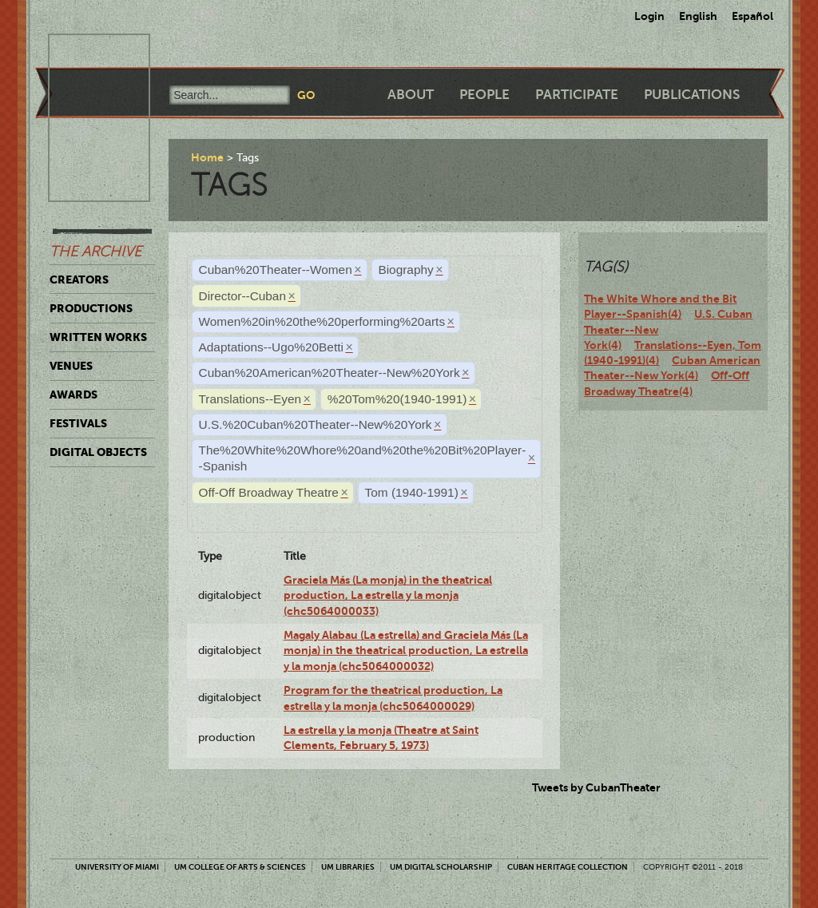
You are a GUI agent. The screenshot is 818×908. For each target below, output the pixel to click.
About (410, 94)
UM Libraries (348, 866)
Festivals (78, 423)
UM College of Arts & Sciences (240, 866)
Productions (91, 308)
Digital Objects (98, 452)
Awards (73, 394)
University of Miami (117, 866)
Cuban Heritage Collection (567, 866)
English (698, 16)
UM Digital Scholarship (441, 866)
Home (207, 157)
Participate (576, 94)
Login (649, 16)
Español (752, 16)
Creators (79, 279)
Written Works (98, 337)
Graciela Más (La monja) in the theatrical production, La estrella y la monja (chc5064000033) (388, 595)
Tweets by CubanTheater (596, 787)
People (484, 94)
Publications (692, 94)
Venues (71, 365)
